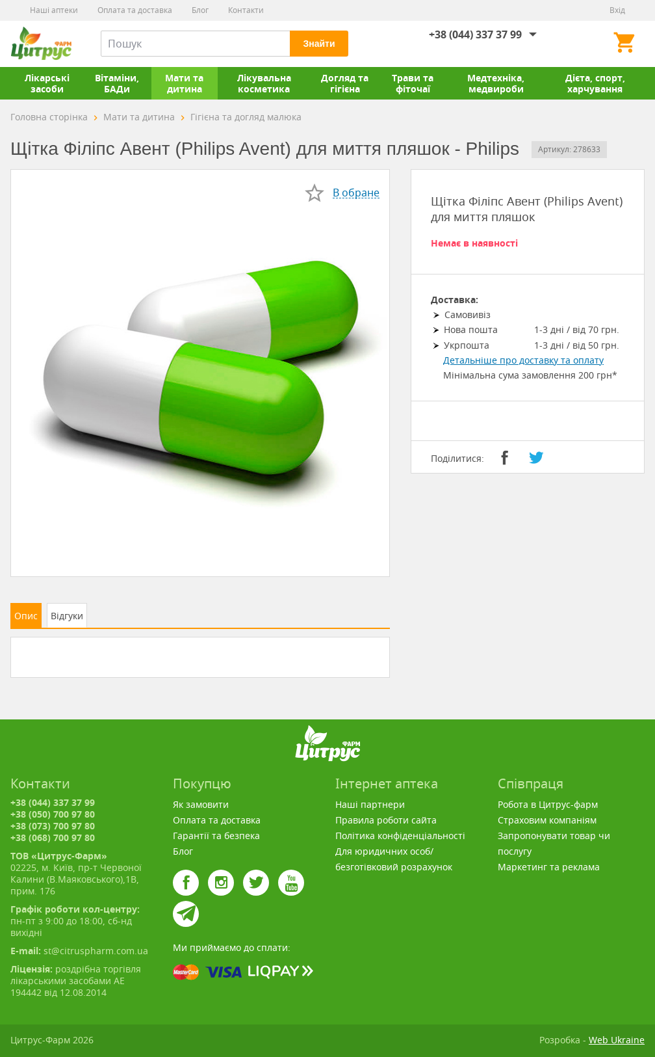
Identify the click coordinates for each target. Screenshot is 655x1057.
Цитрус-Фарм (40, 43)
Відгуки (67, 615)
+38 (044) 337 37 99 (475, 34)
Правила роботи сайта (386, 820)
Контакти (246, 10)
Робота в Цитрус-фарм (548, 804)
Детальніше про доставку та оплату (523, 360)
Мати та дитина (184, 83)
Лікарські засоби (47, 83)
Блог (200, 10)
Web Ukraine (617, 1040)
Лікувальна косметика (264, 83)
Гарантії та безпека (216, 835)
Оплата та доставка (134, 10)
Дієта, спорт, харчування (595, 83)
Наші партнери (370, 804)
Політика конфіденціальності (400, 835)
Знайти (319, 43)
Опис (26, 615)
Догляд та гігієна (344, 83)
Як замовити (201, 804)
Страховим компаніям (547, 820)
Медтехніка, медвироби (495, 83)
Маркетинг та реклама (549, 867)
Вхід (617, 10)
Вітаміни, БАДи (117, 83)
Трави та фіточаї (412, 83)
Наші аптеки (54, 10)
